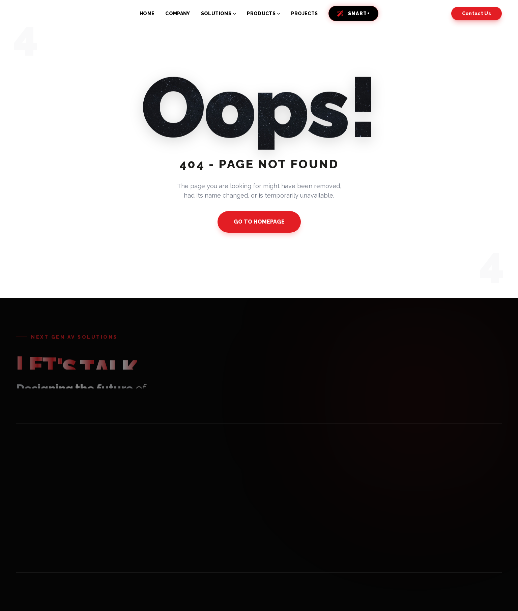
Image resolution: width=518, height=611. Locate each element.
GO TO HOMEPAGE (259, 222)
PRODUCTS (263, 13)
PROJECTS (304, 13)
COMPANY (177, 13)
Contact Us (476, 13)
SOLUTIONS (218, 13)
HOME (147, 13)
